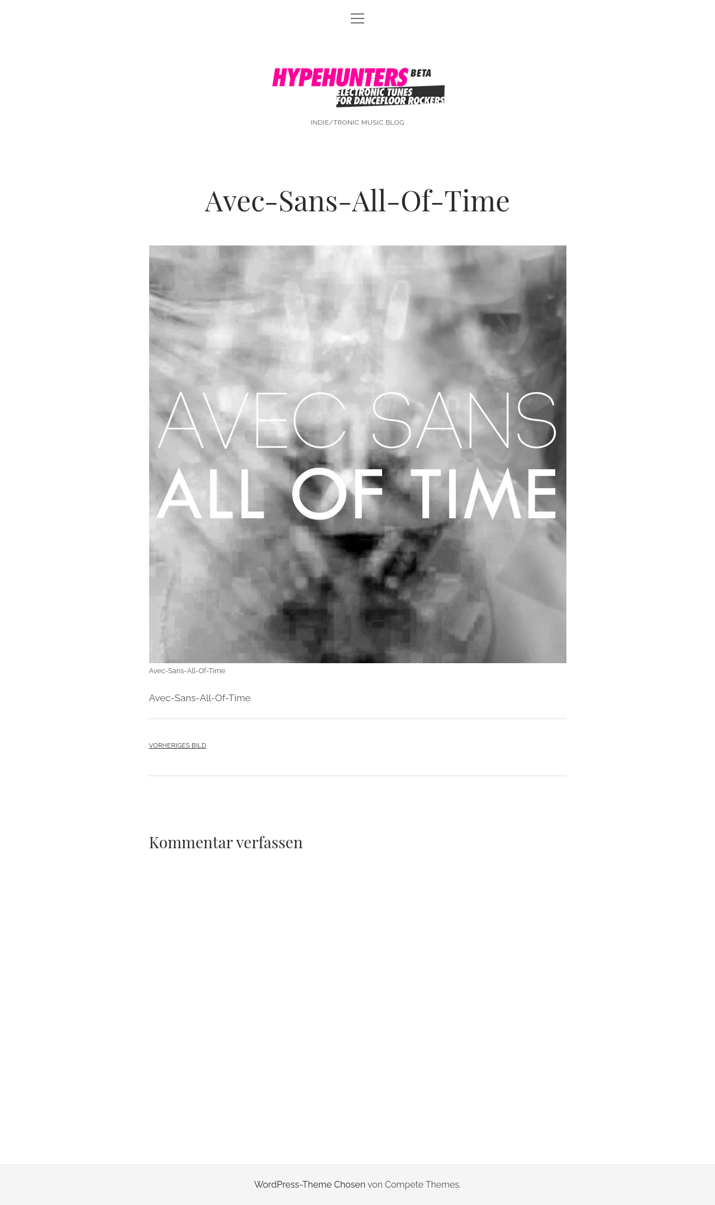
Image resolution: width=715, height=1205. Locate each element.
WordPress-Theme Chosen (309, 1184)
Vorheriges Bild (178, 745)
